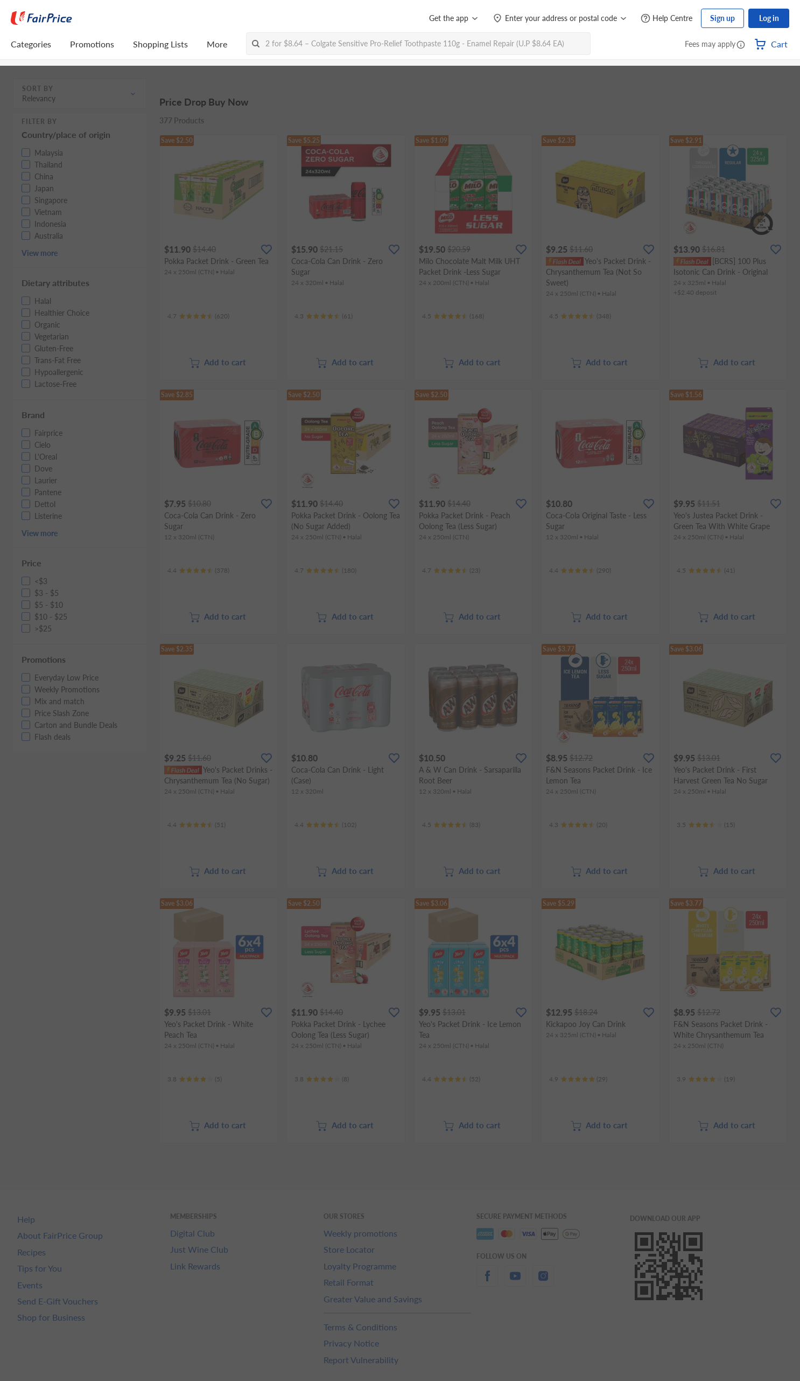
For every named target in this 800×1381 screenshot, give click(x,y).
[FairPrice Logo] (41, 18)
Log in (769, 18)
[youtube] (515, 1282)
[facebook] (487, 1282)
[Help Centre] (666, 18)
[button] (740, 45)
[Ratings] (198, 316)
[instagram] (543, 1282)
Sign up (722, 18)
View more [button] (40, 253)
